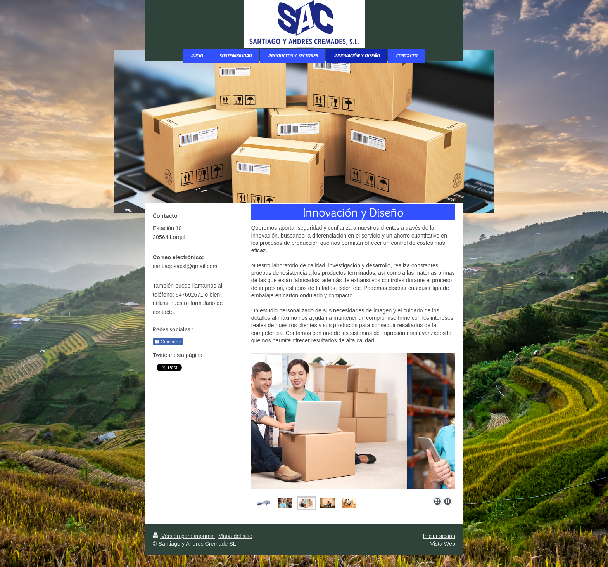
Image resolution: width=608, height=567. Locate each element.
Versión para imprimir (184, 536)
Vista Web (442, 544)
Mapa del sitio (235, 536)
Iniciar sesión (439, 536)
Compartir (167, 342)
